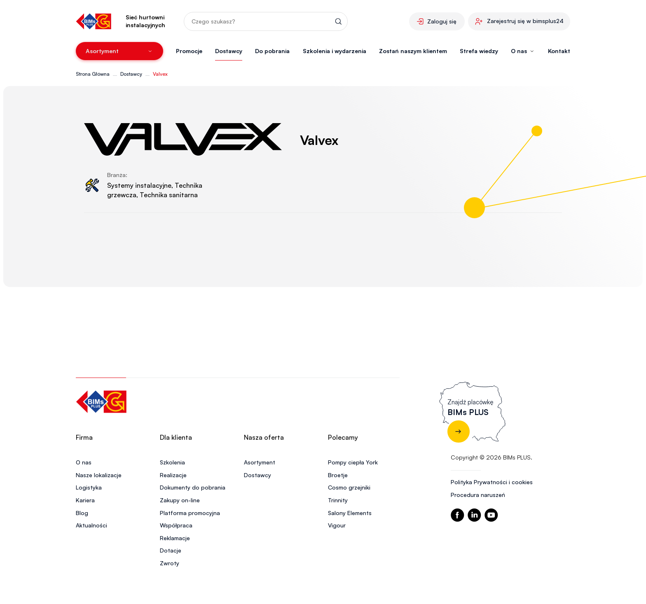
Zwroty (169, 563)
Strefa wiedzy (479, 50)
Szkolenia (172, 462)
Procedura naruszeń (478, 494)
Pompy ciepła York (353, 462)
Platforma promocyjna (190, 512)
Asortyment (259, 462)
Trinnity (338, 500)
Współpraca (176, 525)
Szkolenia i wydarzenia (334, 50)
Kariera (85, 500)
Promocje (189, 50)
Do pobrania (272, 50)
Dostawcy (228, 50)
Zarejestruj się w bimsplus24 (525, 20)
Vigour (337, 525)
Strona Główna (93, 74)
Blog (82, 512)
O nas (83, 462)
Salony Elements (350, 512)
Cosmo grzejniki (349, 487)
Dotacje (170, 550)
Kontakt (559, 50)
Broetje (338, 474)
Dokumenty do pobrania (192, 487)
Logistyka (89, 487)
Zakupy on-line (180, 500)
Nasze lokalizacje (99, 474)
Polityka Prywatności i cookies (492, 481)
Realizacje (173, 474)
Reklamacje (175, 537)
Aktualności (91, 525)
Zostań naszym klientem (413, 50)
